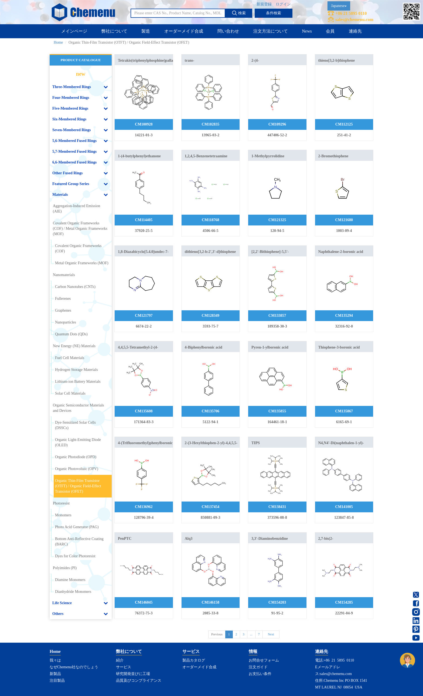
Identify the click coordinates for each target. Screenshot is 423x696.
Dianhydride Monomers (73, 592)
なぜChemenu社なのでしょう (74, 667)
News (307, 31)
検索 (239, 13)
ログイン (283, 4)
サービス (123, 667)
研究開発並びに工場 (133, 674)
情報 (253, 651)
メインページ (74, 31)
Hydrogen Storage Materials (76, 370)
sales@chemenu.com (354, 19)
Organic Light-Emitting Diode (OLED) (78, 442)
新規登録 (264, 4)
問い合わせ (228, 31)
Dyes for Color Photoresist (75, 556)
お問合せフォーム (264, 660)
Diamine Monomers (70, 580)
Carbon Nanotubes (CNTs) (75, 287)
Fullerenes (63, 299)
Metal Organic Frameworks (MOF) (81, 263)
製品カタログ (193, 660)
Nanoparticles (65, 322)
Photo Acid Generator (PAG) (77, 527)
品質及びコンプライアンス (138, 680)
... (251, 634)
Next (271, 634)
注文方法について (270, 31)
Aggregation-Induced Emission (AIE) (76, 208)
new (80, 74)
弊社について (114, 31)
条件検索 (273, 13)
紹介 (120, 660)
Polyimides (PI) (65, 568)
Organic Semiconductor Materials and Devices (78, 408)
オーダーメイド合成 (183, 31)
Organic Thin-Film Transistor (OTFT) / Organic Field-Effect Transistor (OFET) (78, 486)
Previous (217, 634)
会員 (330, 31)
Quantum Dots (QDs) (71, 334)
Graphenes (63, 310)
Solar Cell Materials (70, 393)
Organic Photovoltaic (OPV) (76, 469)
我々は (55, 660)
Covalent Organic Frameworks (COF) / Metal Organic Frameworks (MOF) (80, 228)
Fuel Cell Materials (69, 358)
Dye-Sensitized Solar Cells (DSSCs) (75, 425)
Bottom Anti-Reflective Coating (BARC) (79, 541)
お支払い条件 (260, 674)
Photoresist (61, 503)
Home (58, 42)
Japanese (339, 6)
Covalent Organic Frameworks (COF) (78, 248)
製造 (145, 31)
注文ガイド (258, 667)
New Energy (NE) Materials (74, 346)
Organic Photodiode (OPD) (75, 457)
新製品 (55, 674)
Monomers (63, 515)
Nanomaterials (64, 275)
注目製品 (57, 680)
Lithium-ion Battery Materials (78, 382)
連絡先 (355, 31)
